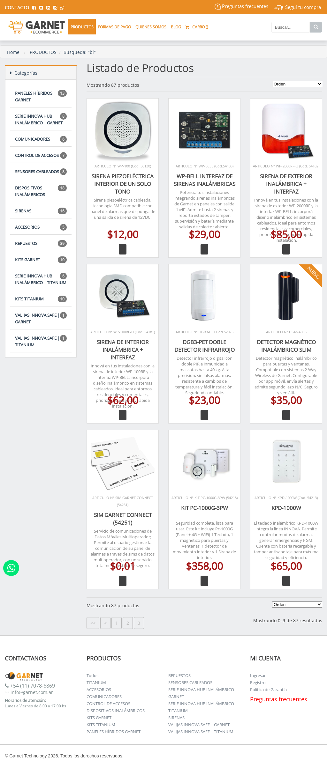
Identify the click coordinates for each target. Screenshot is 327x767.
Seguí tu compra (297, 7)
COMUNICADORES (41, 139)
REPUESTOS (41, 243)
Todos (92, 675)
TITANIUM (96, 682)
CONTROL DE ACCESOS (41, 155)
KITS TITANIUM (41, 299)
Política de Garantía (268, 689)
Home (13, 52)
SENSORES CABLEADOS (41, 171)
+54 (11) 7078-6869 (30, 685)
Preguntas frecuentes (241, 6)
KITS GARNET (41, 259)
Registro (258, 682)
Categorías (23, 73)
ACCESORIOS (41, 227)
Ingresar (258, 675)
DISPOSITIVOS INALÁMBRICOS (41, 191)
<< (92, 623)
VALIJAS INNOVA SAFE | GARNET (41, 318)
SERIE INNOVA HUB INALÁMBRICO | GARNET (41, 119)
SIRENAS (41, 211)
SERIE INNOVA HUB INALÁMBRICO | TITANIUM (41, 279)
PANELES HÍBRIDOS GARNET (41, 96)
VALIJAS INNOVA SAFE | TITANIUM (41, 341)
